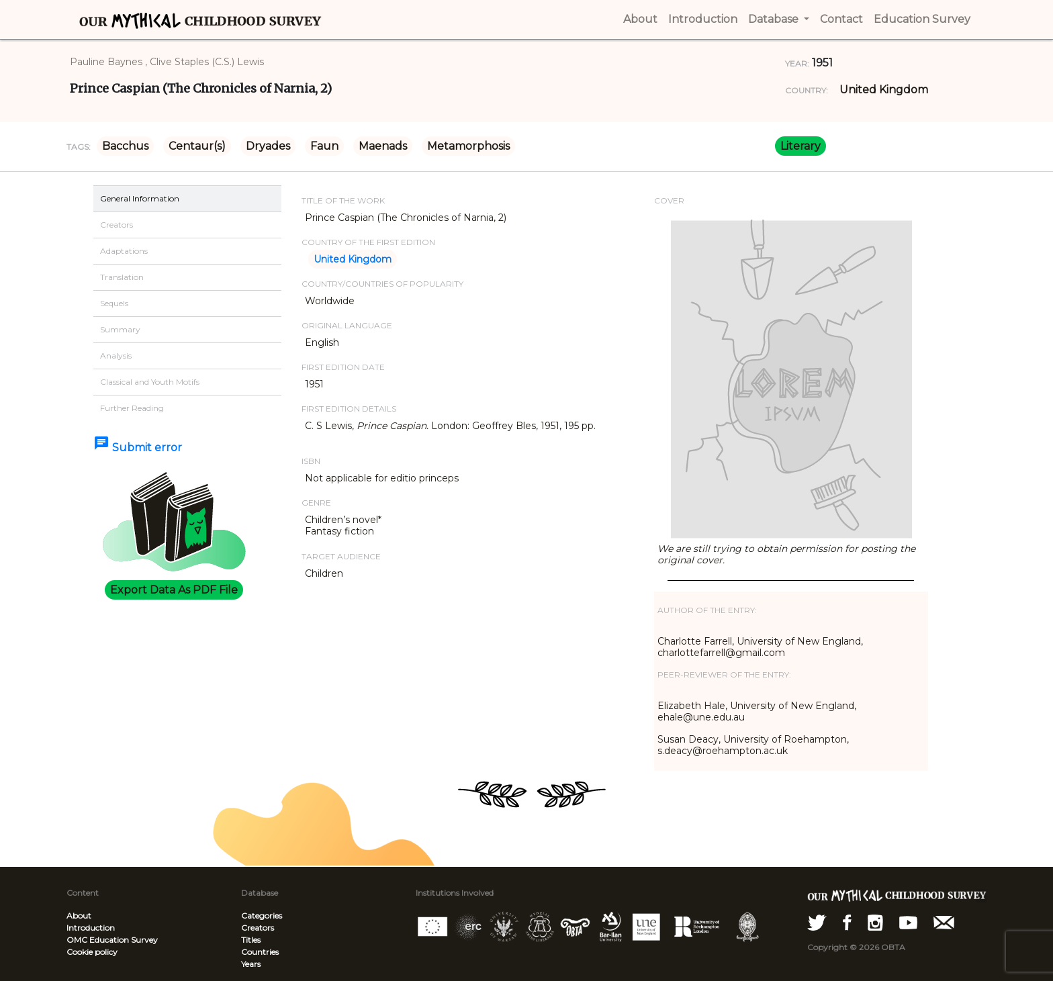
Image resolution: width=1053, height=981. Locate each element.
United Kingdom (883, 89)
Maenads (383, 146)
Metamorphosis (468, 146)
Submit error (137, 447)
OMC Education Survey (112, 940)
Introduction (90, 928)
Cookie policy (92, 952)
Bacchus (125, 146)
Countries (260, 952)
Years (251, 964)
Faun (324, 146)
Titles (251, 940)
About (78, 915)
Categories (261, 915)
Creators (257, 928)
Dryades (268, 146)
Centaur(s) (197, 146)
